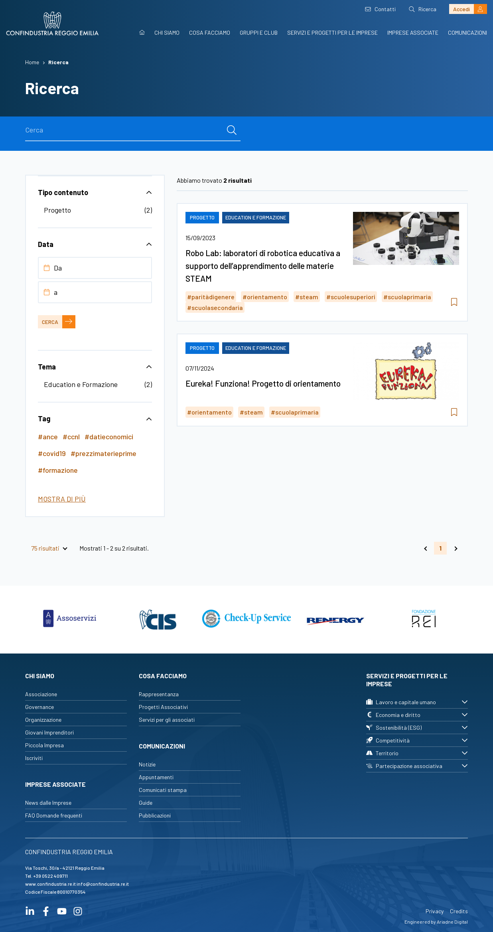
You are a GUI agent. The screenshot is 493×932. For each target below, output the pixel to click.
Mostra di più (62, 498)
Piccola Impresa (44, 745)
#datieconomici (109, 436)
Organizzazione (43, 719)
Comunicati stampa (163, 789)
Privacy (435, 911)
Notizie (147, 764)
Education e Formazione (81, 384)
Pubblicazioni (155, 815)
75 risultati (45, 548)
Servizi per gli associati (167, 719)
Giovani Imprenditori (49, 732)
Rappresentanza (159, 694)
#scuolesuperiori (350, 296)
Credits (459, 911)
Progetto (57, 209)
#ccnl (71, 436)
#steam (306, 296)
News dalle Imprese (48, 802)
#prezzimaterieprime (103, 453)
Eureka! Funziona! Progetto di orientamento (263, 383)
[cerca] (232, 130)
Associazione (41, 694)
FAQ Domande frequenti (53, 815)
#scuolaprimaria (407, 296)
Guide (145, 802)
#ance (48, 436)
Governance (39, 706)
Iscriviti (34, 757)
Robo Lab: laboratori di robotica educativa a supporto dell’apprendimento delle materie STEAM (262, 265)
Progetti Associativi (163, 706)
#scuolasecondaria (215, 307)
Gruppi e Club (259, 32)
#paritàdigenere (211, 296)
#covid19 (52, 453)
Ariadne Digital (452, 921)
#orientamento (265, 296)
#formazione (58, 470)
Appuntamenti (156, 777)
